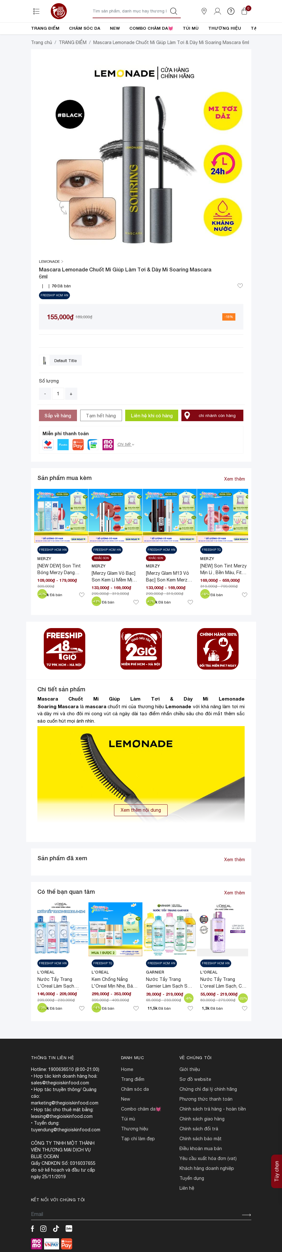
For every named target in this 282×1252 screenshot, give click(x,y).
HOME (127, 1069)
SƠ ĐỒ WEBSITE (195, 1079)
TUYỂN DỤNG (191, 1178)
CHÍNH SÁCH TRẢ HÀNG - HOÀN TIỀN (212, 1109)
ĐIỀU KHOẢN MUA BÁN (200, 1148)
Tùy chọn (276, 1171)
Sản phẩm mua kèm (64, 477)
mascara (95, 706)
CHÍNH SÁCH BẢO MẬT (200, 1138)
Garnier (155, 972)
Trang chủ (41, 42)
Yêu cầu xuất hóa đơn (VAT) (208, 1158)
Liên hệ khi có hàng (152, 415)
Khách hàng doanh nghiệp (206, 1168)
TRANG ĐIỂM (45, 28)
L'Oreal (46, 972)
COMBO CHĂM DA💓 (151, 28)
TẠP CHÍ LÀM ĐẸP (138, 1138)
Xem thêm (234, 479)
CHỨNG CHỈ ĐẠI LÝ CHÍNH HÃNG (208, 1089)
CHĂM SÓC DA (84, 28)
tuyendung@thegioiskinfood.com (65, 1129)
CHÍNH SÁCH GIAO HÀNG (202, 1118)
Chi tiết (126, 444)
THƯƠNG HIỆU (224, 28)
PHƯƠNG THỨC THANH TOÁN (205, 1099)
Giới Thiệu (189, 1069)
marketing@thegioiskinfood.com (64, 1102)
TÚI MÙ (191, 28)
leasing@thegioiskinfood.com (62, 1116)
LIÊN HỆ (186, 1188)
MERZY (44, 558)
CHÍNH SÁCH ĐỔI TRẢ (198, 1128)
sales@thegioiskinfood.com (60, 1082)
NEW (115, 28)
